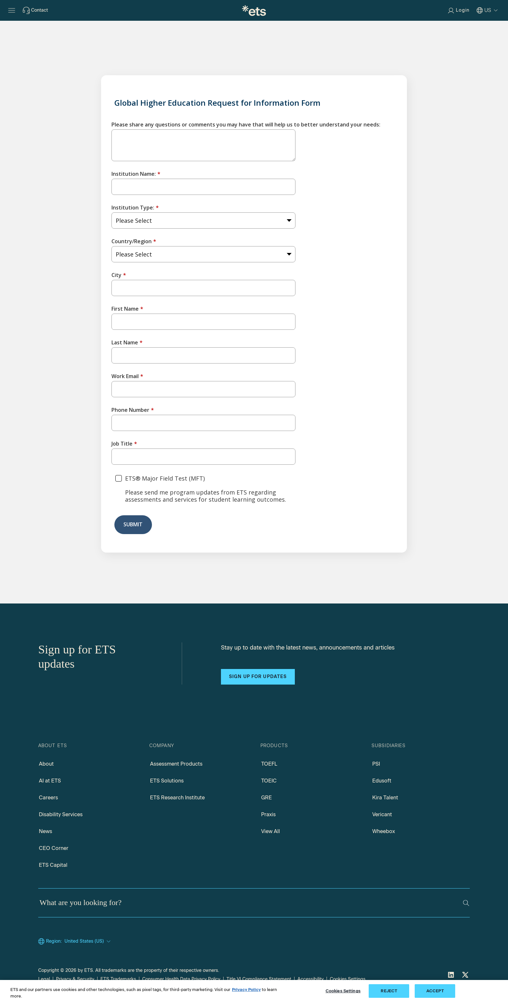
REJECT (389, 990)
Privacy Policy (246, 989)
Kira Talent (385, 798)
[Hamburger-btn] (12, 10)
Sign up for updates (258, 676)
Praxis (268, 815)
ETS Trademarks (118, 979)
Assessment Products (176, 764)
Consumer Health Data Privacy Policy (181, 979)
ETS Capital (53, 865)
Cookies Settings (347, 979)
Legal (44, 979)
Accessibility (310, 979)
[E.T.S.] (254, 10)
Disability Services (61, 815)
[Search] (466, 903)
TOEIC (269, 781)
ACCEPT (435, 990)
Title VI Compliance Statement (258, 979)
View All (270, 832)
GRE (266, 798)
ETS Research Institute (177, 798)
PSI (376, 764)
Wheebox (383, 832)
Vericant (382, 815)
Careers (48, 798)
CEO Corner (53, 848)
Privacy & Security (75, 979)
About (46, 764)
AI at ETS (50, 781)
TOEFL (269, 764)
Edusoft (381, 781)
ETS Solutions (167, 781)
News (45, 832)
